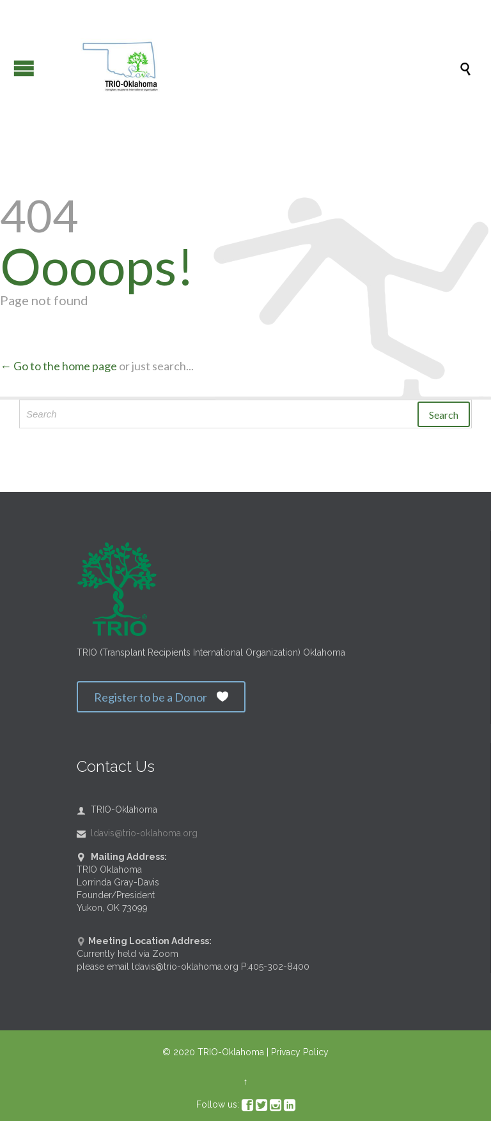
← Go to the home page (58, 366)
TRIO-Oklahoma (231, 1052)
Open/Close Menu (24, 68)
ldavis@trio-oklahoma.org (137, 833)
